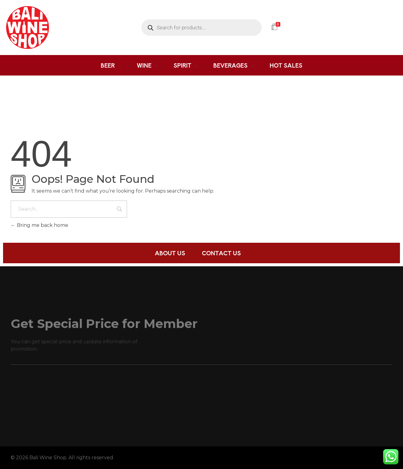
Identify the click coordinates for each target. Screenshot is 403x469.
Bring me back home (39, 225)
